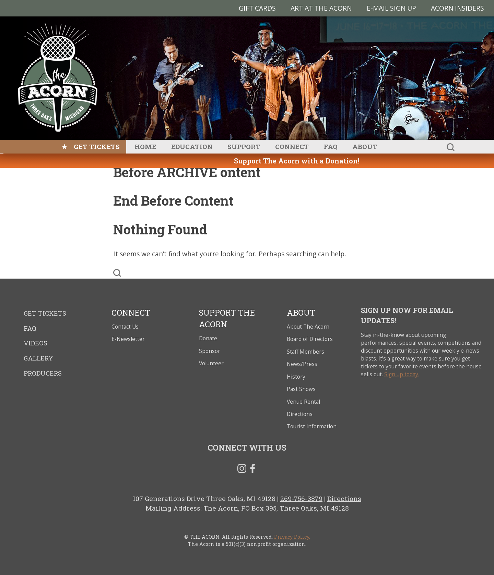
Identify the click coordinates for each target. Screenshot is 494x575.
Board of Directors (310, 339)
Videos (35, 343)
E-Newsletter (128, 339)
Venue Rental (303, 401)
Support (243, 146)
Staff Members (305, 351)
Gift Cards (257, 8)
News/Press (302, 364)
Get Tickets (97, 146)
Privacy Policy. (292, 537)
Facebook (252, 469)
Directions (300, 414)
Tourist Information (312, 426)
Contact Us (125, 326)
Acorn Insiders (457, 8)
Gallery (38, 358)
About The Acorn (308, 326)
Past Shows (301, 389)
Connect (292, 146)
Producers (43, 373)
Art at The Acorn (321, 8)
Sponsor (209, 351)
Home (145, 146)
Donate (208, 338)
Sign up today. (401, 374)
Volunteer (211, 363)
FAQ (331, 146)
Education (192, 146)
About (364, 146)
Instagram (241, 469)
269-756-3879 (301, 498)
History (296, 376)
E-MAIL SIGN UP (391, 8)
